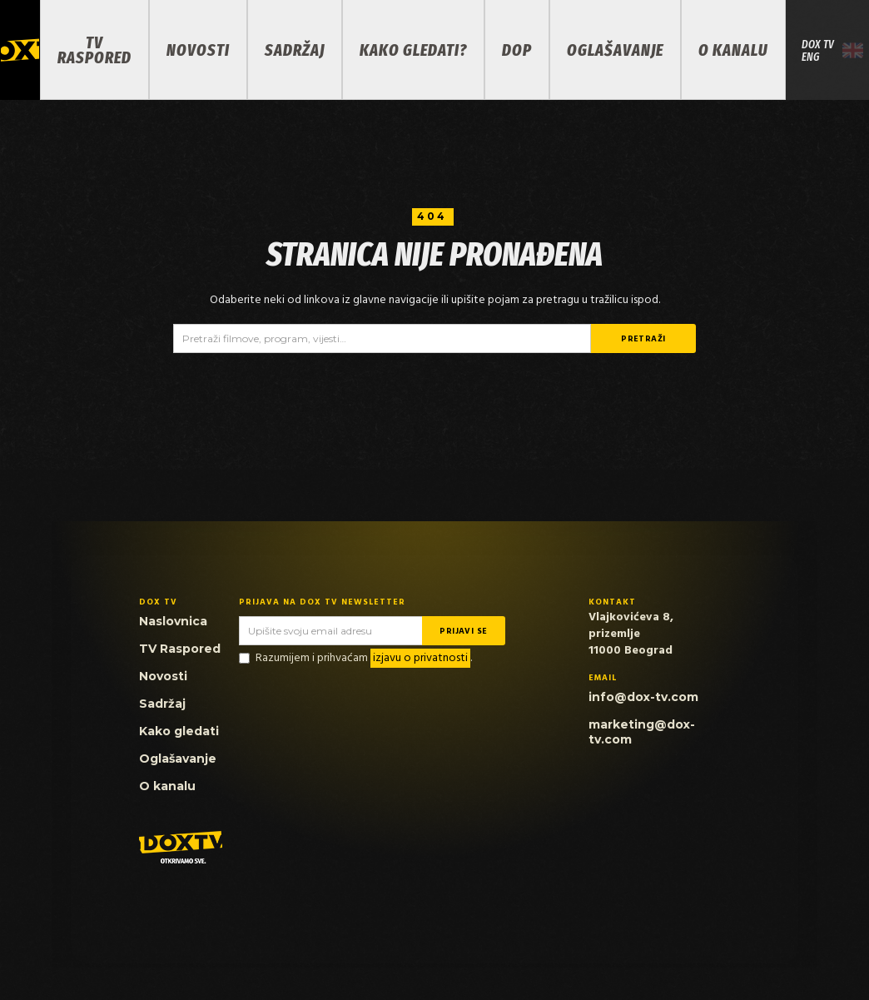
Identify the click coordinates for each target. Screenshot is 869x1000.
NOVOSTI (198, 50)
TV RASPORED (94, 49)
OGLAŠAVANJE (615, 50)
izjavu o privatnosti (420, 658)
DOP (517, 50)
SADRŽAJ (295, 50)
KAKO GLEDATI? (413, 50)
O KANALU (733, 50)
